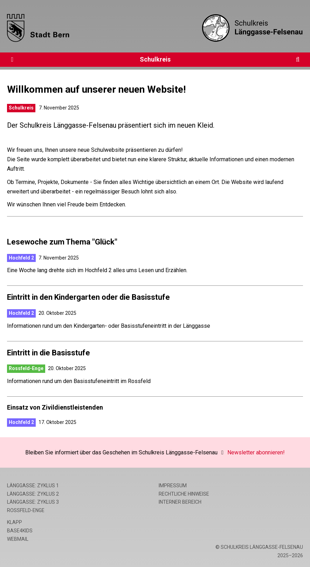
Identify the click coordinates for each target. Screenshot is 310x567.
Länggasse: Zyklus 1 (33, 485)
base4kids (20, 530)
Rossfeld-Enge (26, 368)
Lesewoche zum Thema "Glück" (62, 242)
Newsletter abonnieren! (256, 452)
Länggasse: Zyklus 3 (33, 502)
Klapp (14, 522)
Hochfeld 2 (21, 258)
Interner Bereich (180, 502)
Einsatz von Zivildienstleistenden (55, 407)
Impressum (173, 485)
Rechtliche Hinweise (184, 494)
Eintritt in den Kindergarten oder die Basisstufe (88, 297)
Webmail (17, 539)
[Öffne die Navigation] (12, 59)
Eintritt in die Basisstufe (48, 352)
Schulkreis (155, 59)
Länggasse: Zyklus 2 (33, 494)
